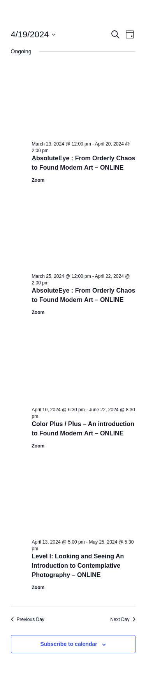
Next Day (122, 619)
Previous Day (27, 619)
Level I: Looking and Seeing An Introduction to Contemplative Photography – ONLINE (78, 565)
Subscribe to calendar (68, 644)
